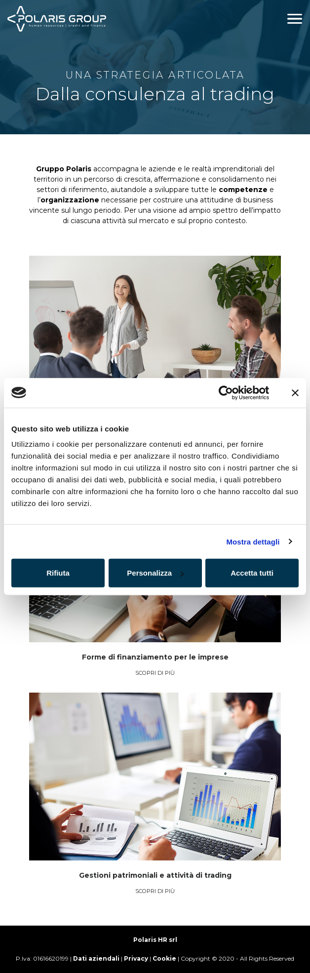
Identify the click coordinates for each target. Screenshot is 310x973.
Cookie (164, 958)
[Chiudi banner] (295, 392)
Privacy (136, 958)
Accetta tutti (252, 573)
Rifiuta (58, 573)
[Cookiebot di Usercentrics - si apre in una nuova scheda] (226, 392)
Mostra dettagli (252, 541)
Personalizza (155, 573)
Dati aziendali (96, 958)
